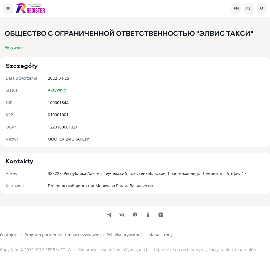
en (236, 8)
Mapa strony (160, 234)
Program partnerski (43, 234)
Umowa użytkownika (84, 234)
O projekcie (11, 234)
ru (249, 8)
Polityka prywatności (126, 234)
